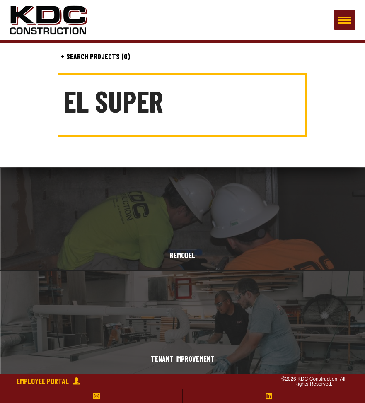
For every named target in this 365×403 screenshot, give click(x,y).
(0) (125, 56)
